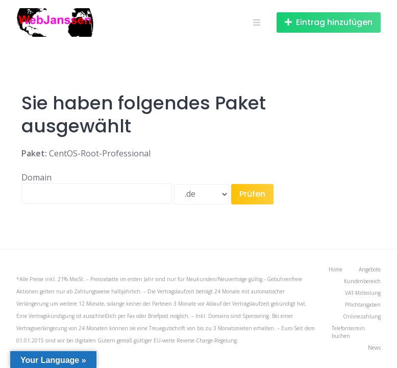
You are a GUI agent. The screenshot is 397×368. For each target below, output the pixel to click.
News (374, 347)
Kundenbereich (362, 281)
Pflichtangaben (363, 304)
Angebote (370, 269)
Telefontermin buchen (348, 332)
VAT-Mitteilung (363, 292)
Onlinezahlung (362, 316)
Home (335, 269)
